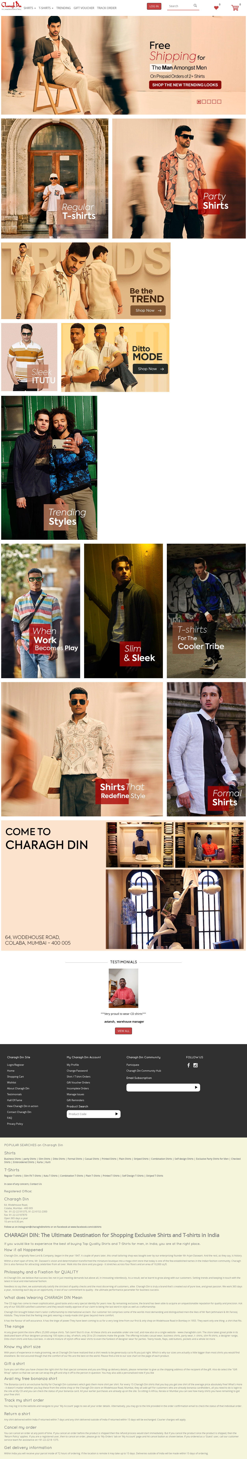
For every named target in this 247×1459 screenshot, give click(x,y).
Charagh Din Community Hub (143, 1070)
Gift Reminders (75, 1100)
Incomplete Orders (78, 1088)
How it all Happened (23, 1249)
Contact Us (36, 1184)
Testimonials (14, 1094)
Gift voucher (84, 8)
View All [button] (123, 1031)
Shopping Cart (15, 1076)
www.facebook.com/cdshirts (86, 1226)
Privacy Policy (15, 1124)
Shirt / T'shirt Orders (78, 1076)
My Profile (73, 1065)
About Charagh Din (18, 1088)
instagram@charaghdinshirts (34, 1226)
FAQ (9, 1118)
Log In (154, 6)
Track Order (106, 8)
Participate (132, 1065)
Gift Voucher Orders (78, 1082)
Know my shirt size (22, 1346)
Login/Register (15, 1065)
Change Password (77, 1070)
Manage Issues (75, 1094)
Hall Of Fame (14, 1100)
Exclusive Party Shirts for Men (212, 1158)
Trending (63, 8)
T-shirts (46, 8)
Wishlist (11, 1082)
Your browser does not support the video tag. (204, 257)
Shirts (30, 8)
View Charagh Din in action (22, 1106)
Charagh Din (16, 1199)
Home (10, 1070)
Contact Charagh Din (19, 1112)
